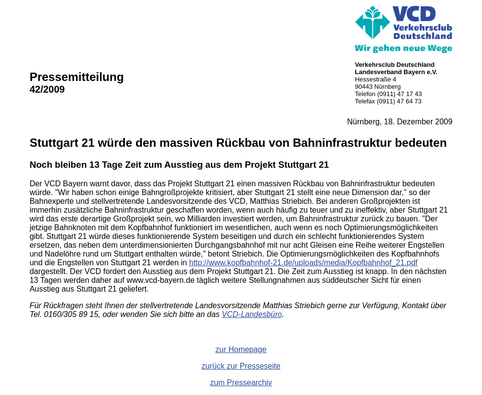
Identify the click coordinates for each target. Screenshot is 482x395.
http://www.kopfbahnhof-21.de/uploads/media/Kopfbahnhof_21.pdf (303, 262)
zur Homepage (241, 349)
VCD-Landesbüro (252, 314)
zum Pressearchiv (241, 382)
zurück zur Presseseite (241, 366)
